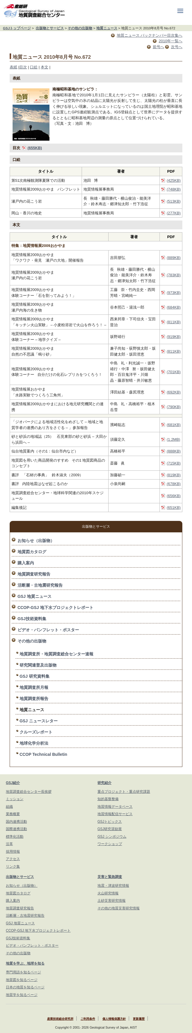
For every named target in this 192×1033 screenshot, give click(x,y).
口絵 (33, 67)
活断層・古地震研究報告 (40, 585)
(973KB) (174, 292)
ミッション (14, 799)
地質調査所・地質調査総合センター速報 (56, 654)
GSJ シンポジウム (111, 837)
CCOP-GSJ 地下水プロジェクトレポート (55, 607)
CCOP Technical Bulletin (43, 754)
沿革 (9, 844)
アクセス (13, 859)
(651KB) (174, 507)
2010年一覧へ (170, 41)
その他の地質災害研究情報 (118, 908)
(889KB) (174, 257)
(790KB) (174, 407)
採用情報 (13, 851)
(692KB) (174, 392)
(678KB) (174, 484)
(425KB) (174, 180)
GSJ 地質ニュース (35, 596)
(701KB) (174, 372)
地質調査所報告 (34, 698)
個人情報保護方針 (114, 1018)
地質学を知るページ (21, 995)
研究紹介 (104, 783)
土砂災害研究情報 (111, 901)
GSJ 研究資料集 (34, 676)
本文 (44, 67)
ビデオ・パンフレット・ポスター (48, 629)
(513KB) (174, 201)
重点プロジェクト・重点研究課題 (123, 792)
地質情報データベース (115, 807)
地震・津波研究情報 (113, 886)
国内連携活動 (16, 822)
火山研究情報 (108, 893)
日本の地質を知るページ (25, 987)
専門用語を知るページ (23, 972)
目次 (23, 67)
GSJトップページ (17, 28)
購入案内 (26, 563)
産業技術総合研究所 (60, 1018)
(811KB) (174, 322)
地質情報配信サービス (115, 814)
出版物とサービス (50, 28)
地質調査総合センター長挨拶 (29, 792)
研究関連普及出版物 (38, 665)
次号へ (176, 47)
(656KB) (174, 496)
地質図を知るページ (21, 980)
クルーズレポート (36, 732)
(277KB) (174, 213)
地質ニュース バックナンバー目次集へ (150, 35)
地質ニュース (106, 28)
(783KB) (174, 275)
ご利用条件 (87, 1018)
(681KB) (174, 425)
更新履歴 (139, 1018)
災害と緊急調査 (109, 877)
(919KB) (174, 336)
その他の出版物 (80, 28)
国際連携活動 (16, 829)
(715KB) (174, 463)
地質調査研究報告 (34, 574)
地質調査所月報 (34, 687)
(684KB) (174, 307)
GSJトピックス (109, 822)
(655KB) (35, 148)
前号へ (158, 47)
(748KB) (174, 189)
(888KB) (174, 451)
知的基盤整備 (108, 799)
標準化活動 (14, 837)
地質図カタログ (32, 551)
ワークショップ (109, 844)
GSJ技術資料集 (32, 618)
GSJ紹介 (13, 783)
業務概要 (13, 814)
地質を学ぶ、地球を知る (25, 963)
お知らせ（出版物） (36, 540)
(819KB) (174, 475)
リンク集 (13, 866)
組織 (9, 807)
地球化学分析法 (34, 743)
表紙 (13, 67)
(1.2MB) (173, 439)
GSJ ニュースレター (39, 721)
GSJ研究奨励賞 (109, 829)
